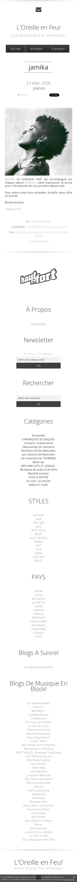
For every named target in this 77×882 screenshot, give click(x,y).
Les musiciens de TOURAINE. (38, 455)
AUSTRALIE (38, 618)
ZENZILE (30, 182)
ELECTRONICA (38, 533)
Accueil (15, 48)
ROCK (38, 529)
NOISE (38, 547)
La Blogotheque (38, 706)
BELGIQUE (38, 592)
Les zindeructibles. (38, 695)
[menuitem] (15, 48)
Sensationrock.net (38, 797)
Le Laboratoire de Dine (38, 659)
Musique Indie (38, 789)
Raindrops (38, 786)
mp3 (53, 231)
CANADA (38, 603)
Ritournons (38, 804)
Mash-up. (38, 459)
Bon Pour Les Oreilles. (38, 713)
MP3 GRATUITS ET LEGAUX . (38, 463)
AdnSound (38, 782)
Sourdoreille (38, 753)
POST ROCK (38, 526)
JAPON (39, 585)
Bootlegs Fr (38, 702)
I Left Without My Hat (38, 746)
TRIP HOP (38, 518)
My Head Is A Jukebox (38, 768)
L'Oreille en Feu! (38, 27)
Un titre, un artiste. (38, 477)
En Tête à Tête (38, 822)
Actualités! (38, 434)
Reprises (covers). (38, 470)
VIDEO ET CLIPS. (38, 481)
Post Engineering (38, 779)
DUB (38, 515)
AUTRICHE (38, 596)
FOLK (38, 544)
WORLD (38, 537)
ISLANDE (38, 625)
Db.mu (38, 811)
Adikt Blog (38, 757)
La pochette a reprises (38, 819)
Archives (36, 48)
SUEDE (38, 589)
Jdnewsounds (38, 815)
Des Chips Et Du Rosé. (38, 808)
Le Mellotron (38, 709)
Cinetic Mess (38, 731)
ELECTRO (38, 551)
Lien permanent (38, 220)
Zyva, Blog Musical (38, 728)
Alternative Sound (38, 720)
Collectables (38, 800)
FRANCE (38, 607)
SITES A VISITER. (38, 473)
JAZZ (38, 522)
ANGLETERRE (38, 614)
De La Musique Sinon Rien (38, 826)
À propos (58, 48)
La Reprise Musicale (38, 764)
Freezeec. (38, 698)
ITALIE (38, 629)
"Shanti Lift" (13, 208)
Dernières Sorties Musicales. (46, 226)
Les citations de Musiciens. (39, 452)
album (38, 235)
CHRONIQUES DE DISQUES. (38, 437)
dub (39, 231)
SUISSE (38, 599)
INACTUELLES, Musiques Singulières (38, 742)
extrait (61, 231)
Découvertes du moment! (38, 444)
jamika (32, 231)
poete (46, 231)
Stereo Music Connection (38, 793)
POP (38, 540)
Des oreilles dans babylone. (38, 735)
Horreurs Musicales (39, 771)
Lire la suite (39, 322)
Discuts (38, 775)
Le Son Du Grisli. (38, 717)
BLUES (39, 555)
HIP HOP (38, 511)
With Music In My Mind (38, 739)
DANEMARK (38, 621)
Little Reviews (38, 760)
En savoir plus (69, 879)
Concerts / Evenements (38, 441)
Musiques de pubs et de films (38, 466)
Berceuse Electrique (38, 724)
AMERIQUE (38, 610)
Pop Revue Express (38, 750)
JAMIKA (39, 88)
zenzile (22, 231)
